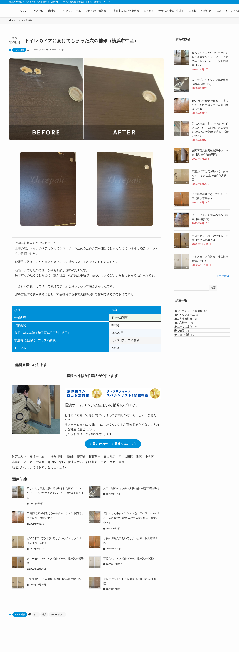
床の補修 (185, 351)
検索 (213, 287)
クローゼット (57, 614)
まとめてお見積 (189, 343)
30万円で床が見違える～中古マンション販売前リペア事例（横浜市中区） (210, 104)
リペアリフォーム (190, 320)
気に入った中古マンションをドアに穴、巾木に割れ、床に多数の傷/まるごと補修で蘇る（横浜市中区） (131, 518)
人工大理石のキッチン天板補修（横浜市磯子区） (131, 488)
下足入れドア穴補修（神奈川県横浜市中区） (129, 558)
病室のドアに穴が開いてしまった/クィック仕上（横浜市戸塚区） (210, 175)
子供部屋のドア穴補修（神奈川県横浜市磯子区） (55, 578)
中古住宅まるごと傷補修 (194, 312)
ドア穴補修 (19, 50)
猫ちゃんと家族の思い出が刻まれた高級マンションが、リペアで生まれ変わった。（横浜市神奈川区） (55, 493)
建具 (44, 614)
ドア (35, 614)
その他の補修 (188, 358)
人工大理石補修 (189, 328)
